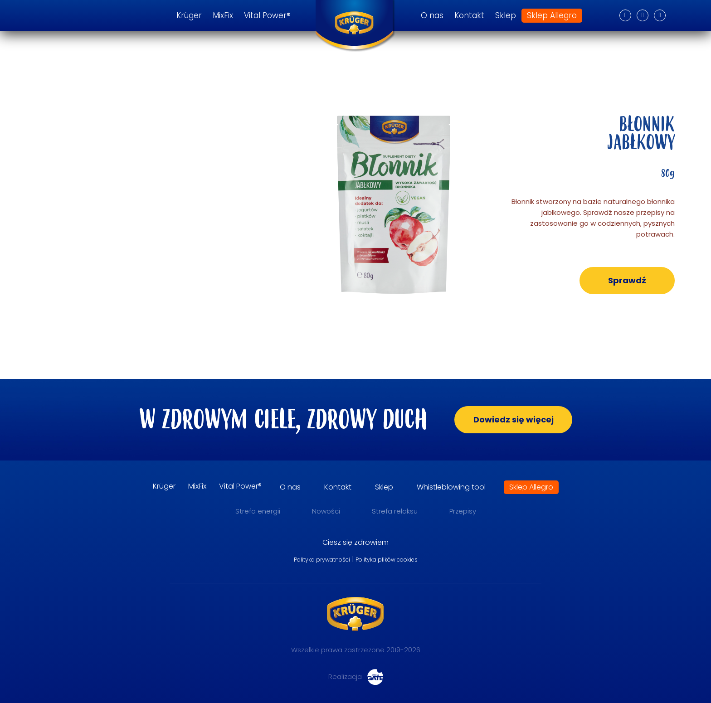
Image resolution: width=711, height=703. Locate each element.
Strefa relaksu (395, 511)
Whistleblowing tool (451, 487)
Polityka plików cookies (387, 559)
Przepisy (462, 511)
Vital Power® (267, 15)
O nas (432, 15)
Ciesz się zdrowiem (355, 542)
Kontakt (469, 15)
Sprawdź (627, 280)
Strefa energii (257, 511)
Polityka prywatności (322, 559)
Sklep (505, 15)
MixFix (223, 15)
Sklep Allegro (552, 15)
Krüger (189, 15)
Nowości (326, 511)
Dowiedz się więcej (513, 419)
